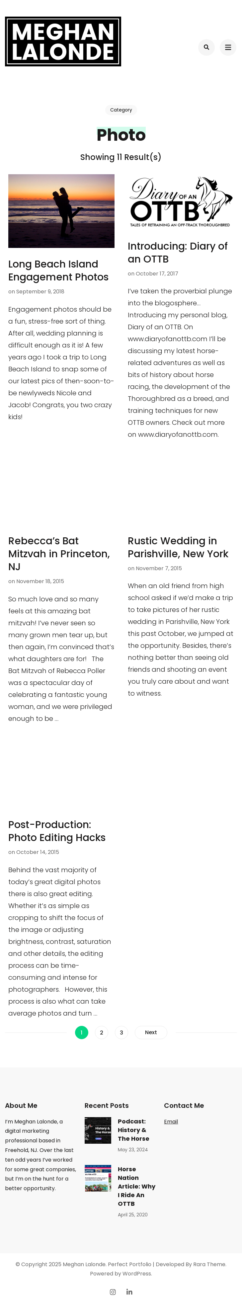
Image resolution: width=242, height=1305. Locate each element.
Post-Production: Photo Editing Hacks (57, 831)
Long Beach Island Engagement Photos (58, 270)
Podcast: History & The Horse (133, 1130)
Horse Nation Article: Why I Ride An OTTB (136, 1186)
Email (171, 1121)
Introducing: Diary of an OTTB (178, 252)
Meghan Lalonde (84, 1264)
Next (151, 1032)
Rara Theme (209, 1264)
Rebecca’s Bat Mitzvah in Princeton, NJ (59, 554)
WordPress (136, 1273)
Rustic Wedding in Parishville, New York (178, 547)
